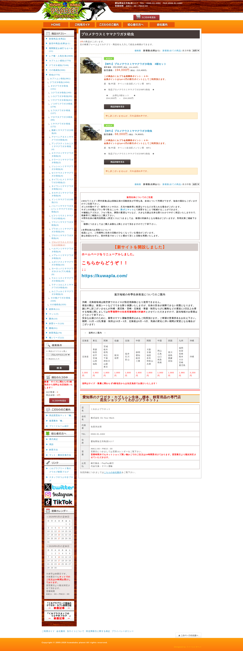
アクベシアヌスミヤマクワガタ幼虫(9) (63, 138)
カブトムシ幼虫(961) (60, 78)
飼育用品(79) (55, 333)
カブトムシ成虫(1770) (60, 60)
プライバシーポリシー (123, 631)
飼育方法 (53, 450)
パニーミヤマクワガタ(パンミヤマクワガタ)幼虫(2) (63, 209)
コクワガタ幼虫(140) (61, 92)
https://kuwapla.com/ (105, 275)
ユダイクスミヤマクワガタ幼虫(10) (63, 263)
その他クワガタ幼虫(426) (60, 299)
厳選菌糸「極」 (57, 421)
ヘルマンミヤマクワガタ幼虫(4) (63, 249)
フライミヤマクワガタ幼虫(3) (63, 223)
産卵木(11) (54, 309)
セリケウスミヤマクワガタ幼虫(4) (63, 174)
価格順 (138, 50)
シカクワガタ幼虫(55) (62, 96)
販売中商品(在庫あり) (59, 43)
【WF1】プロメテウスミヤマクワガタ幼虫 (128, 131)
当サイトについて (75, 631)
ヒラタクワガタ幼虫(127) (60, 111)
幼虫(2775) (54, 75)
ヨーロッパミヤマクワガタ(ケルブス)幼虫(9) (63, 271)
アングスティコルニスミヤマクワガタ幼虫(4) (63, 146)
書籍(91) (53, 328)
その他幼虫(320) (58, 304)
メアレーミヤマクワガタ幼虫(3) (63, 256)
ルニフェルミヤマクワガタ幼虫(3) (63, 292)
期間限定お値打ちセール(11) (61, 49)
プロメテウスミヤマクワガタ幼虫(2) (63, 243)
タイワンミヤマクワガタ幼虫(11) (63, 187)
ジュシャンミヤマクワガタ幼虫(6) (63, 167)
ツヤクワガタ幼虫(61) (62, 100)
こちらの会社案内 (112, 472)
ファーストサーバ (193, 647)
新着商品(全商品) (57, 39)
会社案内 (60, 631)
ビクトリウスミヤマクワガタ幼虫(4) (63, 216)
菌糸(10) (53, 319)
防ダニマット (127, 209)
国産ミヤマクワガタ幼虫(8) (63, 131)
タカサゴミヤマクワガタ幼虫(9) (63, 194)
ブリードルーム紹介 (59, 426)
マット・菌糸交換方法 (60, 455)
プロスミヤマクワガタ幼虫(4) (63, 236)
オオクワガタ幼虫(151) (59, 87)
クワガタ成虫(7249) (59, 65)
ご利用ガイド (48, 631)
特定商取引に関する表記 (98, 631)
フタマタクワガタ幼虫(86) (62, 118)
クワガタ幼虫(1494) (60, 82)
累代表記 (53, 439)
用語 (51, 444)
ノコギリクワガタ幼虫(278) (62, 105)
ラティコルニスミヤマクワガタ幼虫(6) (63, 286)
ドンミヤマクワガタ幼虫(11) (63, 200)
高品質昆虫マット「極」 (61, 415)
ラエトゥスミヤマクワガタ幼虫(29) (63, 279)
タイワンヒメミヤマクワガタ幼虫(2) (63, 180)
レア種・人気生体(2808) (61, 56)
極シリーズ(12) (56, 337)
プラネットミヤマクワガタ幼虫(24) (63, 230)
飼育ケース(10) (56, 323)
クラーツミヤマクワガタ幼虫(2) (63, 161)
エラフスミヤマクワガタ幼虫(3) (63, 154)
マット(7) (54, 314)
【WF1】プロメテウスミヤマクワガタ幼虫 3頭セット (135, 64)
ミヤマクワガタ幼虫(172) (60, 125)
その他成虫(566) (57, 70)
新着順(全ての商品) (172, 50)
